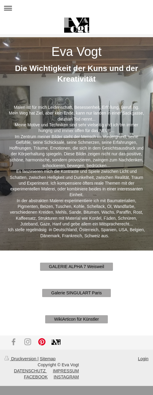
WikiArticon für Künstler (76, 319)
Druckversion (21, 358)
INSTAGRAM (66, 376)
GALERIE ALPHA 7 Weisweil (76, 266)
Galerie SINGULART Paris (76, 292)
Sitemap (47, 358)
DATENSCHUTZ (30, 370)
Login (143, 358)
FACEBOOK (36, 376)
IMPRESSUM (66, 370)
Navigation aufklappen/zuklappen (76, 8)
